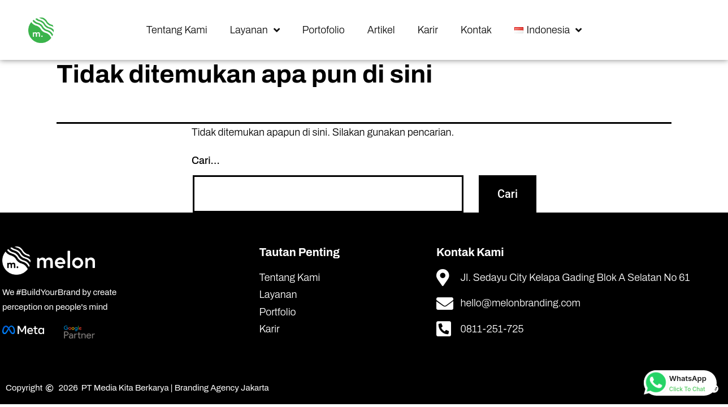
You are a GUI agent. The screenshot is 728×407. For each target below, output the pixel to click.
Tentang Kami (176, 30)
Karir (428, 30)
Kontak (476, 30)
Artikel (381, 30)
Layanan (255, 30)
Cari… (206, 160)
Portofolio (323, 30)
